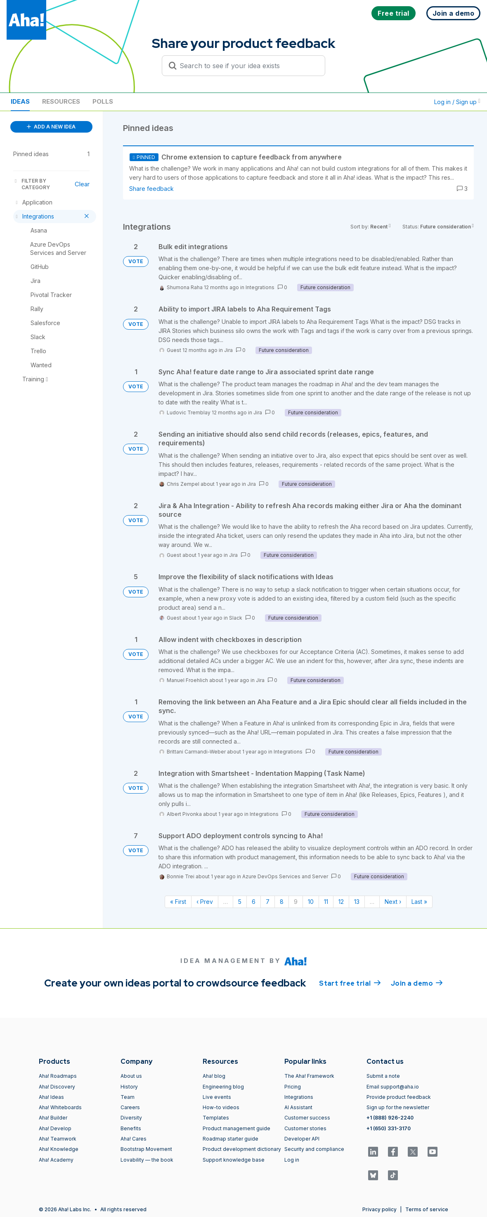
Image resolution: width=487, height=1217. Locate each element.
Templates (216, 1118)
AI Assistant (298, 1107)
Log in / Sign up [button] (457, 101)
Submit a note (383, 1076)
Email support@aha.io (392, 1087)
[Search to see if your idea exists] (247, 66)
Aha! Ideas (51, 1097)
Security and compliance (314, 1149)
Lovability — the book (147, 1160)
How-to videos (221, 1107)
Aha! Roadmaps (58, 1076)
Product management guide (236, 1128)
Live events (217, 1097)
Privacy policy (379, 1209)
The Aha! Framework (309, 1076)
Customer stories (305, 1128)
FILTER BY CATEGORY (31, 184)
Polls (102, 101)
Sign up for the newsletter (397, 1107)
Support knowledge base (234, 1160)
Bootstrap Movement (146, 1149)
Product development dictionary (242, 1149)
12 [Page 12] (341, 901)
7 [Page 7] (268, 901)
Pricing (292, 1087)
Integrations (260, 287)
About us (131, 1076)
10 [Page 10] (311, 901)
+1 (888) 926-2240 (390, 1118)
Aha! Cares (134, 1139)
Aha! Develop (55, 1128)
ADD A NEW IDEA (51, 127)
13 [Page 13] (356, 901)
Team (128, 1097)
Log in (291, 1160)
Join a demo (417, 983)
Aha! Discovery (57, 1087)
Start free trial (350, 983)
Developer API (301, 1139)
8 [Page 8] (282, 901)
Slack (235, 618)
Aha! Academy (56, 1160)
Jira (228, 350)
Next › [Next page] (393, 901)
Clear (82, 184)
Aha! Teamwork (57, 1139)
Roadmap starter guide (230, 1139)
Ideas (20, 101)
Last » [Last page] (419, 901)
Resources (61, 101)
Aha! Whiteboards (60, 1107)
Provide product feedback (398, 1097)
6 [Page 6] (253, 901)
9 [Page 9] (296, 901)
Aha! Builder (53, 1118)
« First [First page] (178, 901)
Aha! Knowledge (58, 1149)
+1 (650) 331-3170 (388, 1128)
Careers (130, 1107)
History (129, 1087)
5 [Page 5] (239, 901)
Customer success (307, 1118)
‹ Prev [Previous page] (204, 901)
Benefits (131, 1128)
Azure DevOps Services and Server (285, 876)
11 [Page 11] (326, 901)
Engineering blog (223, 1087)
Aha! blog (214, 1076)
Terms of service (426, 1209)
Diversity (131, 1118)
